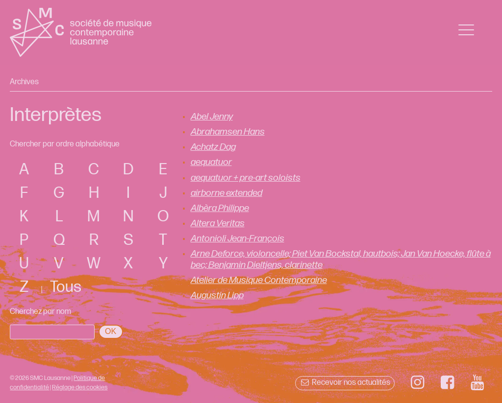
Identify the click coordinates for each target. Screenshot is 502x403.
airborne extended (226, 193)
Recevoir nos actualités (345, 382)
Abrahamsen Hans (228, 132)
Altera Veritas (218, 223)
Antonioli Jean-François (237, 238)
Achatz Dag (213, 147)
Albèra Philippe (220, 208)
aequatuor (211, 162)
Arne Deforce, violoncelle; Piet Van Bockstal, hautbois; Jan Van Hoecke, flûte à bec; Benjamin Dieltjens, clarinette (341, 259)
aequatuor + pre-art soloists (246, 178)
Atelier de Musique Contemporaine (259, 280)
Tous (65, 287)
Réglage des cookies (79, 387)
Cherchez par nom (40, 311)
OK (110, 331)
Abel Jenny (212, 116)
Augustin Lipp (217, 295)
